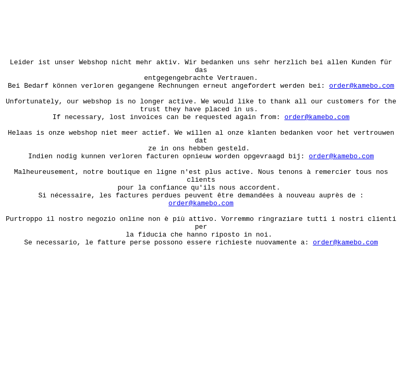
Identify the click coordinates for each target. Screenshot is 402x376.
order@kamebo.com (361, 91)
